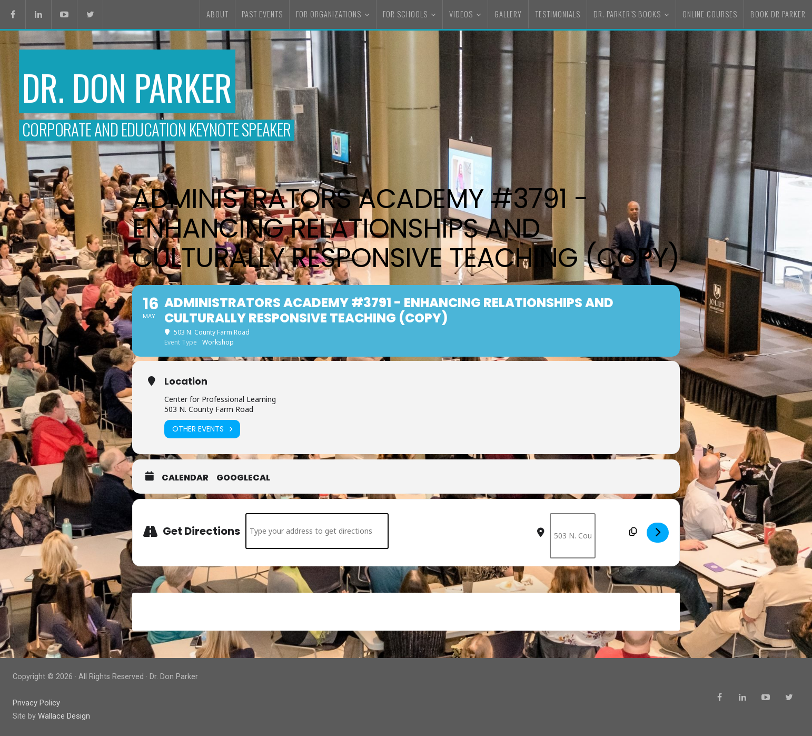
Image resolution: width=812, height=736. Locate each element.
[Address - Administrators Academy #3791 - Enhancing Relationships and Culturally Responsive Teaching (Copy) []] (317, 533)
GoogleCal (243, 480)
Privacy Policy (36, 703)
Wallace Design (64, 716)
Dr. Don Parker (139, 85)
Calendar (185, 480)
